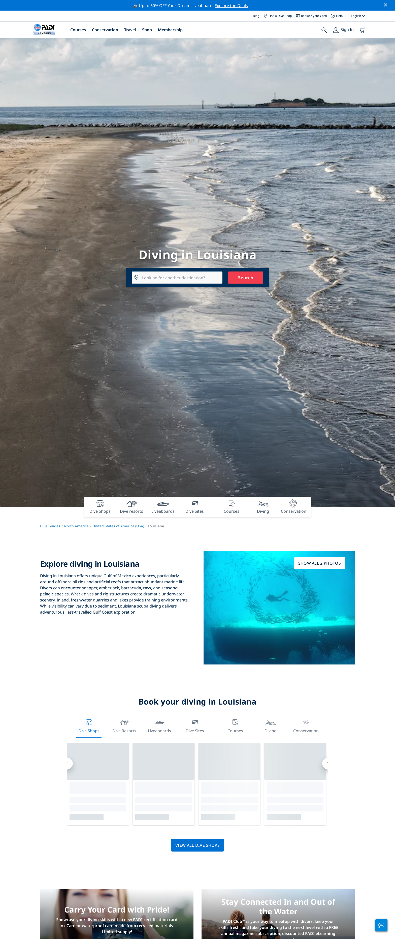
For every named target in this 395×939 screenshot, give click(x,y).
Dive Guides (50, 526)
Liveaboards (159, 726)
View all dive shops (197, 845)
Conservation (105, 30)
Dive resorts (124, 726)
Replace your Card (311, 16)
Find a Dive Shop (277, 16)
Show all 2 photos (319, 563)
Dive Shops (89, 726)
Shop (147, 30)
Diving (271, 726)
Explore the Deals (231, 5)
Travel (130, 30)
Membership (170, 30)
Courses (78, 30)
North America (76, 526)
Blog (256, 16)
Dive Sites (195, 726)
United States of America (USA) (118, 526)
